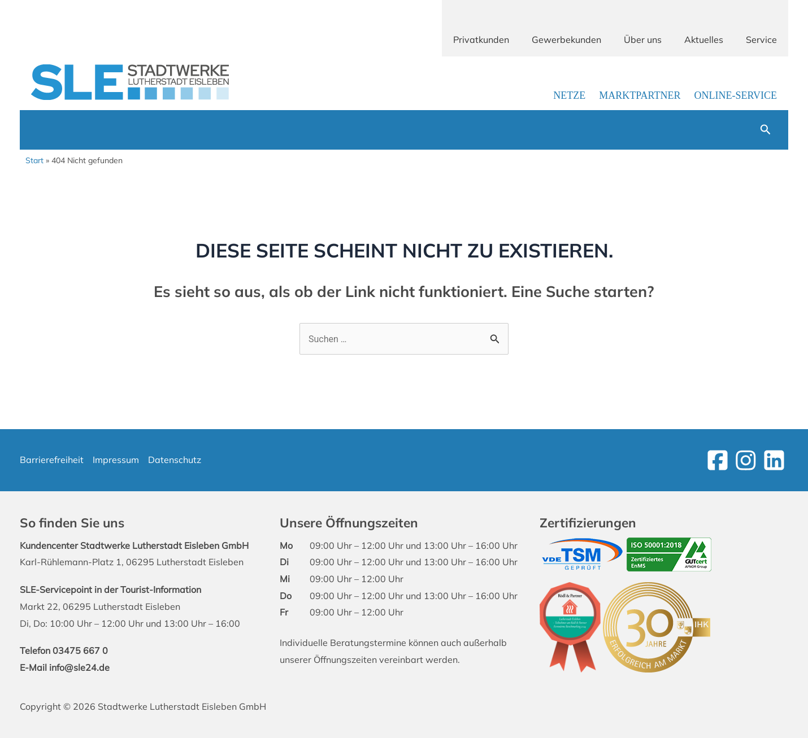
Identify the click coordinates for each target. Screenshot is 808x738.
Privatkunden (481, 39)
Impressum (116, 459)
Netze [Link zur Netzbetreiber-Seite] (569, 95)
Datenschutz (174, 459)
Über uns (643, 39)
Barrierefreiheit (52, 459)
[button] (765, 129)
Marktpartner (639, 95)
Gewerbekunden (566, 39)
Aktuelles (703, 39)
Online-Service (735, 95)
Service (761, 39)
